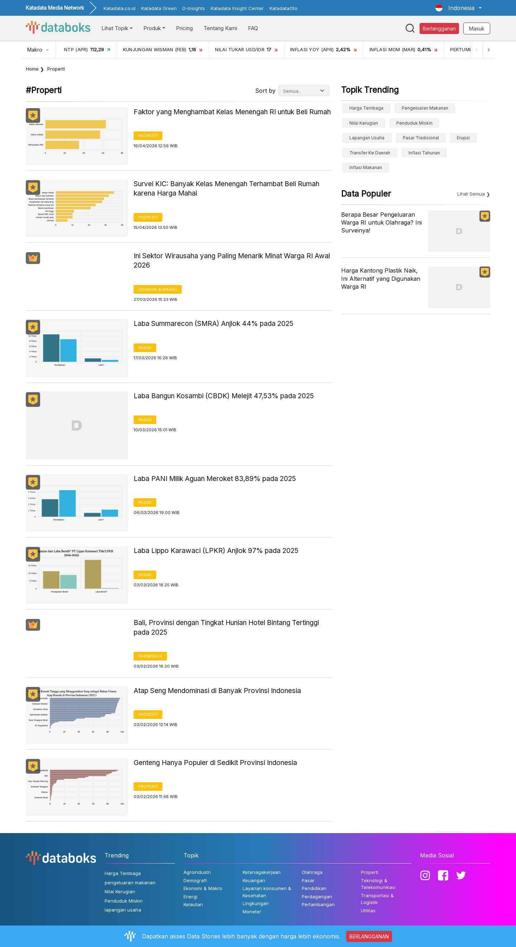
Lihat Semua (471, 194)
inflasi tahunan (424, 152)
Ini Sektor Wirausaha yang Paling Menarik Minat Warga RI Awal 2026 (232, 261)
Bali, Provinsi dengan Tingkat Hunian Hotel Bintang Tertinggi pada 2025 (226, 627)
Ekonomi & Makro (157, 289)
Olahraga (312, 872)
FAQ (253, 28)
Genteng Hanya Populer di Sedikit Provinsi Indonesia (215, 763)
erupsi (463, 137)
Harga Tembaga (366, 108)
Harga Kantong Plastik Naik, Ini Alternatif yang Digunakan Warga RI (380, 278)
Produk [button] (152, 28)
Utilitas (368, 910)
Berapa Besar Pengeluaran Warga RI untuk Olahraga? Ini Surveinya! (381, 222)
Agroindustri (197, 872)
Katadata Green (159, 8)
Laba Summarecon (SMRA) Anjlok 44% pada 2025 (213, 323)
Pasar (145, 347)
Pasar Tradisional (421, 137)
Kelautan (193, 904)
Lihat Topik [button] (114, 28)
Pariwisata (150, 656)
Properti (148, 135)
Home (32, 69)
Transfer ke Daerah (369, 152)
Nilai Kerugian (363, 123)
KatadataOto (283, 8)
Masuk (476, 28)
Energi (190, 896)
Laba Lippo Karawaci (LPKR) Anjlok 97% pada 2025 (216, 551)
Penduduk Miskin (414, 123)
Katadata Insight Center (237, 8)
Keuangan (254, 880)
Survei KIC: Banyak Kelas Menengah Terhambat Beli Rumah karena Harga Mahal (226, 189)
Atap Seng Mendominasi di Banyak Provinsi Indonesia (217, 691)
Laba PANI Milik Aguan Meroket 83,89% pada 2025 (215, 479)
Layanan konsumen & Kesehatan (267, 891)
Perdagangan (317, 896)
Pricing (184, 28)
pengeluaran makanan (425, 108)
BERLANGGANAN (369, 936)
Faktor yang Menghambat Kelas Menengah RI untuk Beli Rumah (232, 112)
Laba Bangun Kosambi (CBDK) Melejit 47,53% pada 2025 (224, 396)
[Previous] (475, 49)
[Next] (488, 49)
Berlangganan (439, 28)
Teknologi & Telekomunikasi (378, 884)
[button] (458, 8)
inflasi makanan (365, 167)
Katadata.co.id (119, 8)
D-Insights (193, 8)
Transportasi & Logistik (377, 899)
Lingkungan (256, 903)
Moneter (252, 911)
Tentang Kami (220, 28)
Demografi (195, 880)
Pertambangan (318, 904)
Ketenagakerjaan (262, 872)
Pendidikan (314, 888)
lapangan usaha (366, 137)
